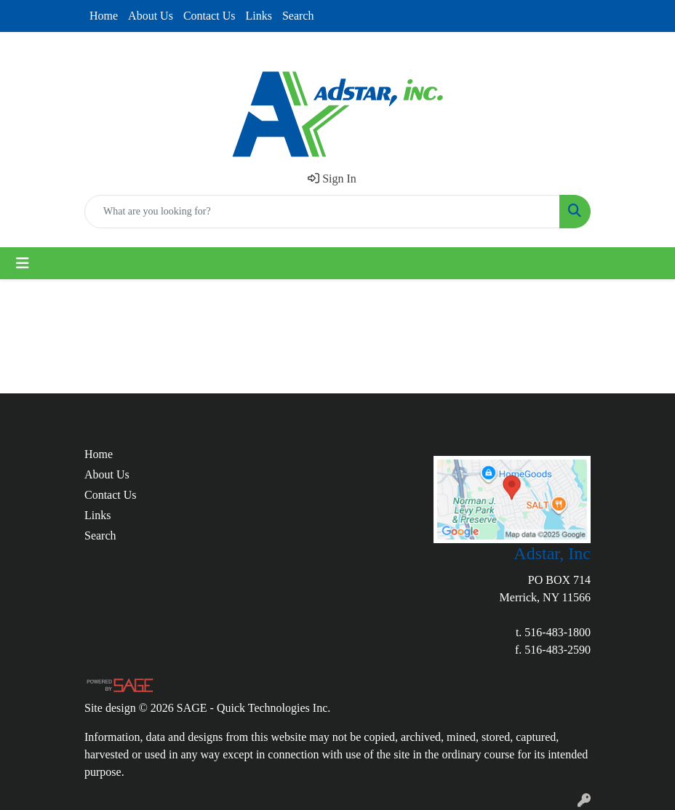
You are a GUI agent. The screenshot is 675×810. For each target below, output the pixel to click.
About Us (150, 15)
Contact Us (209, 15)
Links (258, 15)
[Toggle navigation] (22, 263)
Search (298, 15)
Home (103, 15)
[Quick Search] (322, 211)
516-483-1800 (557, 632)
